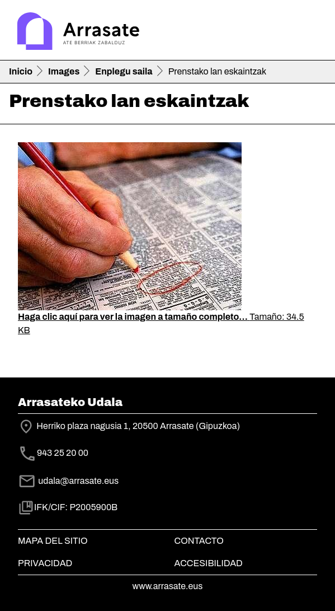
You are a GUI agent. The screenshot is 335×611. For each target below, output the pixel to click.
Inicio (20, 71)
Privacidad (45, 563)
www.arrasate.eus (168, 586)
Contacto (199, 540)
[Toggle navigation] (310, 32)
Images (63, 71)
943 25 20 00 (62, 453)
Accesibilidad (208, 563)
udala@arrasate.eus (68, 481)
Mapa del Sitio (53, 540)
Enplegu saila (123, 71)
